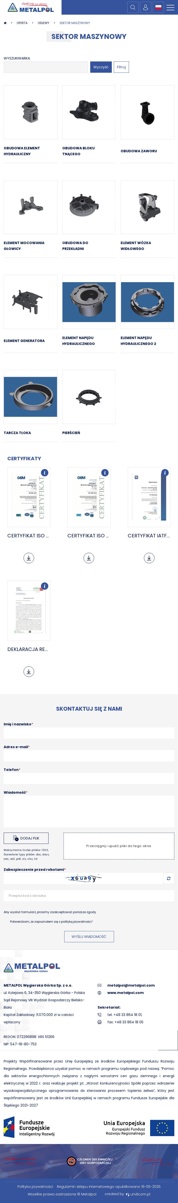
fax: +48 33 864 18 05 (125, 1022)
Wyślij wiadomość (89, 936)
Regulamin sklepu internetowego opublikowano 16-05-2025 (109, 1186)
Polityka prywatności (35, 1186)
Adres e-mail (17, 746)
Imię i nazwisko (18, 724)
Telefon (12, 769)
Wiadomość (15, 792)
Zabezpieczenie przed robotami (35, 869)
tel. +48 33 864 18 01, (124, 1014)
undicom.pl (138, 1194)
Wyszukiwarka (17, 58)
